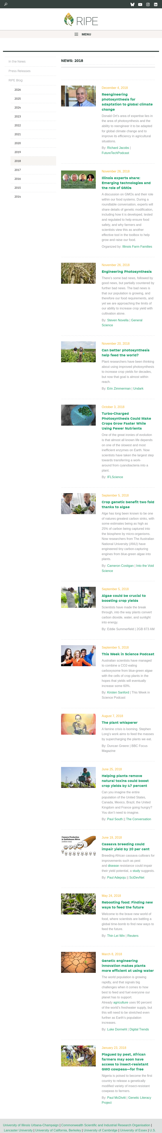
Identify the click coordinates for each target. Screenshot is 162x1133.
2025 (17, 98)
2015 (17, 187)
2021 (17, 134)
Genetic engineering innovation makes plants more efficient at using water (128, 965)
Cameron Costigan (120, 565)
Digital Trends (139, 1029)
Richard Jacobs (118, 147)
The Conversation (138, 819)
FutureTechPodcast (115, 153)
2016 (17, 178)
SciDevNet (137, 877)
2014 (17, 196)
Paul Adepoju (116, 877)
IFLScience (115, 477)
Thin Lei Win (116, 935)
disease (113, 865)
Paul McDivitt (116, 1097)
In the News (17, 61)
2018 (17, 161)
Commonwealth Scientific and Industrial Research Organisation (105, 1125)
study (136, 870)
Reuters (132, 935)
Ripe (81, 19)
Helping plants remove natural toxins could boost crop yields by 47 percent (125, 780)
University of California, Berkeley (58, 1130)
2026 (17, 89)
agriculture (120, 1002)
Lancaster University (18, 1130)
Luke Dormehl (117, 1029)
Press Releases (20, 71)
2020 (17, 143)
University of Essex (133, 1130)
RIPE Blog (16, 80)
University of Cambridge (101, 1130)
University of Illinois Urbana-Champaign (31, 1125)
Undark (138, 388)
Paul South (115, 819)
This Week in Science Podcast (128, 654)
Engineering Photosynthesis (127, 271)
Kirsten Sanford (118, 692)
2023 (17, 116)
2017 (17, 169)
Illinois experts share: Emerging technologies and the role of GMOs (126, 183)
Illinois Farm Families (137, 246)
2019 (17, 152)
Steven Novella (118, 320)
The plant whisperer (120, 722)
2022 (17, 125)
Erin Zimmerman (119, 388)
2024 (17, 107)
